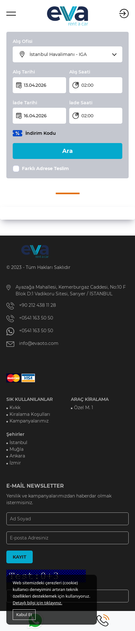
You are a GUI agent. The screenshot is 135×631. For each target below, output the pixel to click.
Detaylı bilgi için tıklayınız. (37, 603)
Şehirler (15, 434)
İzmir (15, 462)
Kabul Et (24, 614)
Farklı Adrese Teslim (45, 168)
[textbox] (71, 54)
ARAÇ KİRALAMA (90, 399)
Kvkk (15, 407)
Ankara (17, 455)
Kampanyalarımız (29, 420)
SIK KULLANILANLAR (29, 399)
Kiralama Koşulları (30, 414)
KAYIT (19, 556)
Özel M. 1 (83, 407)
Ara (67, 150)
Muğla (17, 449)
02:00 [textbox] (87, 85)
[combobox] (71, 54)
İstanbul (18, 442)
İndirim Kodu (40, 133)
